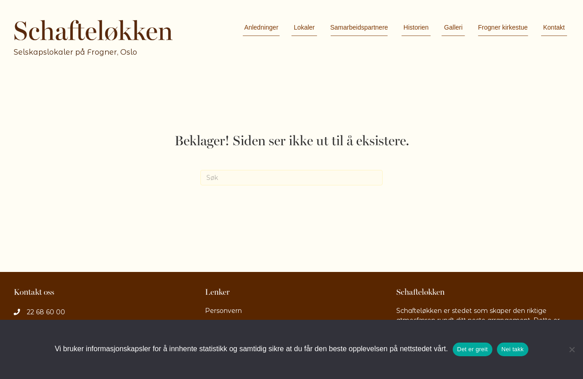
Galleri (453, 27)
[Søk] (291, 177)
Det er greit (472, 349)
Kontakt (554, 27)
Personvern (223, 311)
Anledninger (261, 27)
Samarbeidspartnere (359, 27)
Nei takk (512, 349)
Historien (416, 27)
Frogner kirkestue (503, 27)
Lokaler (304, 27)
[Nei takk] (571, 349)
